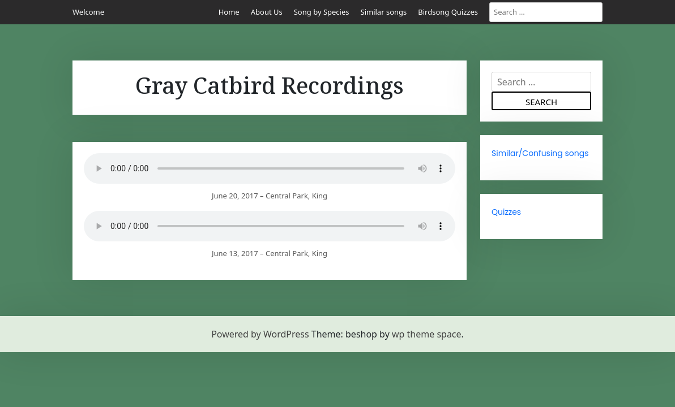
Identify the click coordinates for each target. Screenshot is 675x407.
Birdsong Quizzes (448, 12)
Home (229, 12)
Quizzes (506, 212)
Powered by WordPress (260, 334)
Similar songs (384, 12)
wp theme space (427, 334)
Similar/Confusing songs (540, 153)
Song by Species (321, 12)
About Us (267, 12)
